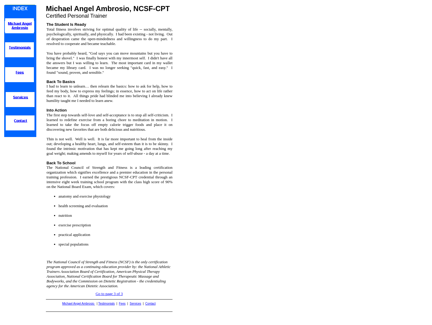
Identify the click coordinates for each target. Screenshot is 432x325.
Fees (122, 303)
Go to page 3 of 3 (109, 293)
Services (135, 303)
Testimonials (106, 303)
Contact (150, 303)
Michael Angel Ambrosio (78, 303)
